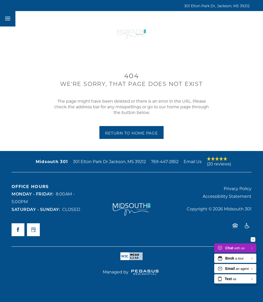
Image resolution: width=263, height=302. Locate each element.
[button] (203, 19)
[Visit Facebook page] (18, 229)
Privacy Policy (237, 188)
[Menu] (7, 18)
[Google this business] (33, 229)
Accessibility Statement (227, 196)
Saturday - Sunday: (36, 209)
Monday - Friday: (32, 194)
